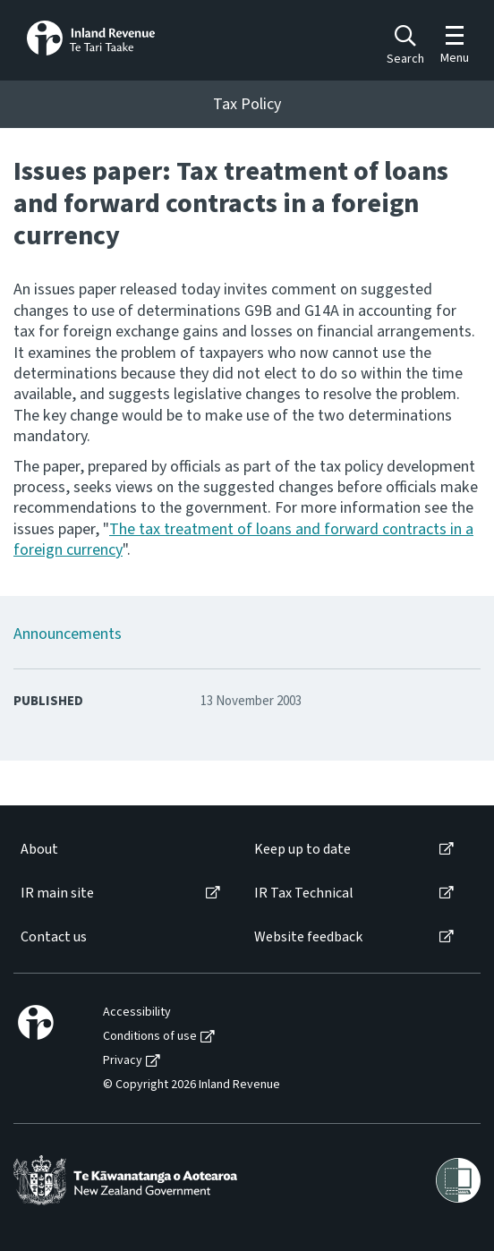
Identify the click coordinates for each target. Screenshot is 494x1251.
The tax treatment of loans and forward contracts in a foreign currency (243, 539)
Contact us (54, 937)
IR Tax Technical (303, 893)
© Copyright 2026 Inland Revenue (191, 1085)
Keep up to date (302, 849)
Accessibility (137, 1012)
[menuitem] (119, 849)
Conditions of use (150, 1036)
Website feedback (308, 937)
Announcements (67, 634)
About (39, 849)
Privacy (122, 1060)
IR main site (57, 893)
